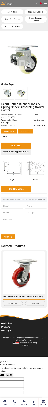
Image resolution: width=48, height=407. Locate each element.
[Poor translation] (9, 375)
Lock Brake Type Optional (16, 151)
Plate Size (16, 145)
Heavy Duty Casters (12, 19)
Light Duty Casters (35, 12)
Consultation (12, 303)
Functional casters (12, 26)
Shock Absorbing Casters (35, 19)
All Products (12, 12)
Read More (35, 303)
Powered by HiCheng (28, 343)
